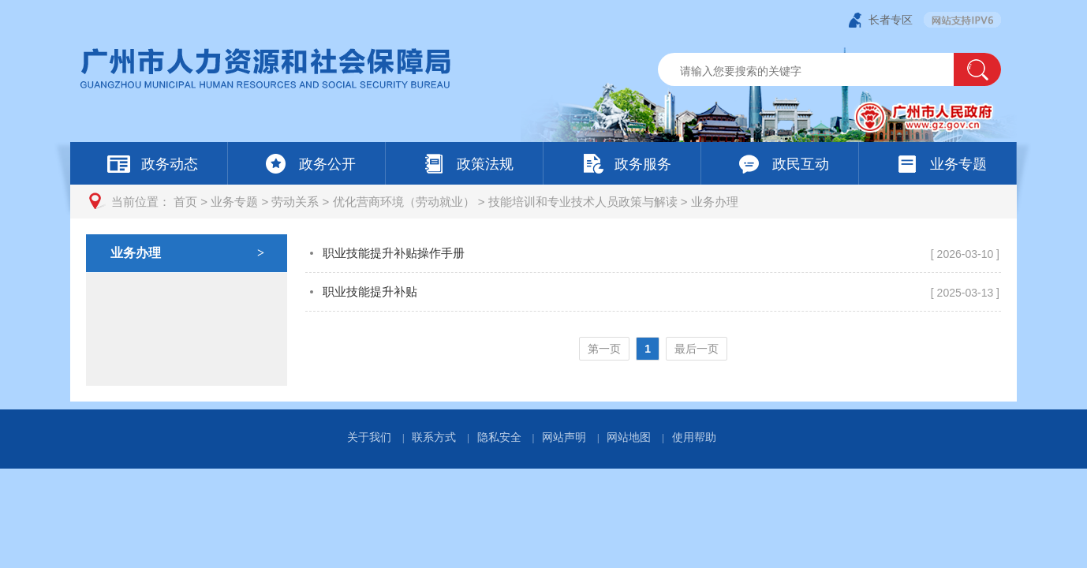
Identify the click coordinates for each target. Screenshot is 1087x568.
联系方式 (434, 437)
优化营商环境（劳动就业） (404, 201)
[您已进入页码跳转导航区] (653, 349)
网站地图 (629, 437)
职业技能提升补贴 (370, 291)
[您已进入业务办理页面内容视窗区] (653, 310)
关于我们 (369, 437)
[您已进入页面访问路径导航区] (543, 202)
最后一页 (696, 348)
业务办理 (714, 201)
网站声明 (564, 437)
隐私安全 (499, 437)
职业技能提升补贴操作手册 (394, 253)
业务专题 (234, 201)
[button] (977, 69)
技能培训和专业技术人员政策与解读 (583, 201)
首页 (185, 201)
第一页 (604, 348)
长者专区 (890, 19)
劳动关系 (295, 201)
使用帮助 (694, 437)
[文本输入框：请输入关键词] (819, 71)
